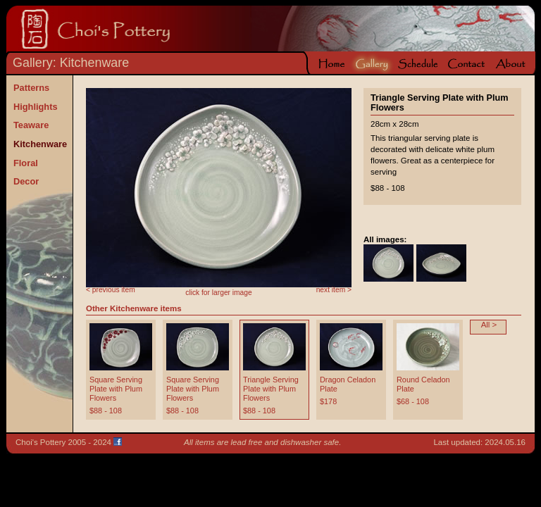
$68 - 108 (413, 401)
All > (489, 324)
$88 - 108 (105, 410)
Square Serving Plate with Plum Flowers (115, 388)
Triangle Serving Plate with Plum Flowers (271, 388)
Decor (26, 181)
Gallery (33, 63)
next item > (334, 290)
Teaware (31, 125)
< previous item (110, 290)
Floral (25, 162)
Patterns (31, 87)
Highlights (35, 106)
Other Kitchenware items (134, 308)
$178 (328, 401)
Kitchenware (95, 63)
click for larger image (218, 292)
